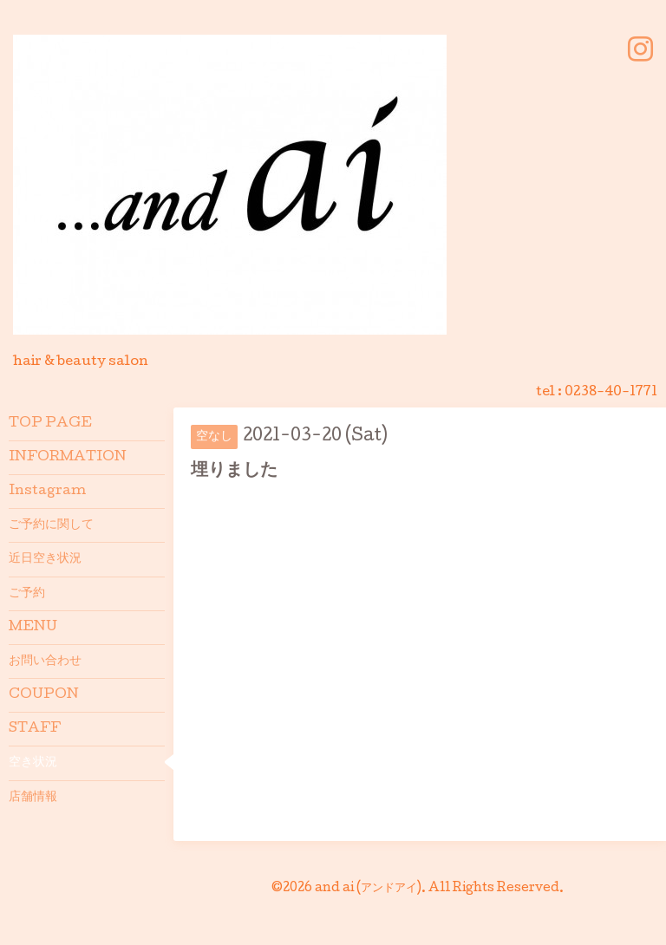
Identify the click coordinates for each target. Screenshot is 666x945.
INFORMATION (68, 458)
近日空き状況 (45, 559)
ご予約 (27, 594)
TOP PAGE (50, 424)
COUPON (44, 695)
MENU (33, 628)
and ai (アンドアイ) (368, 889)
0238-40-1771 (611, 393)
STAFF (35, 729)
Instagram (47, 492)
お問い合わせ (45, 661)
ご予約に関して (51, 525)
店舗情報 (33, 798)
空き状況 (33, 763)
